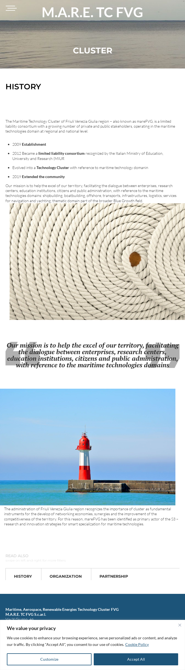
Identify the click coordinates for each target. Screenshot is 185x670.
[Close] (179, 625)
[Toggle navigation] (10, 8)
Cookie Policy (137, 644)
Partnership (113, 576)
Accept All (136, 659)
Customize (49, 659)
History (23, 576)
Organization (66, 576)
